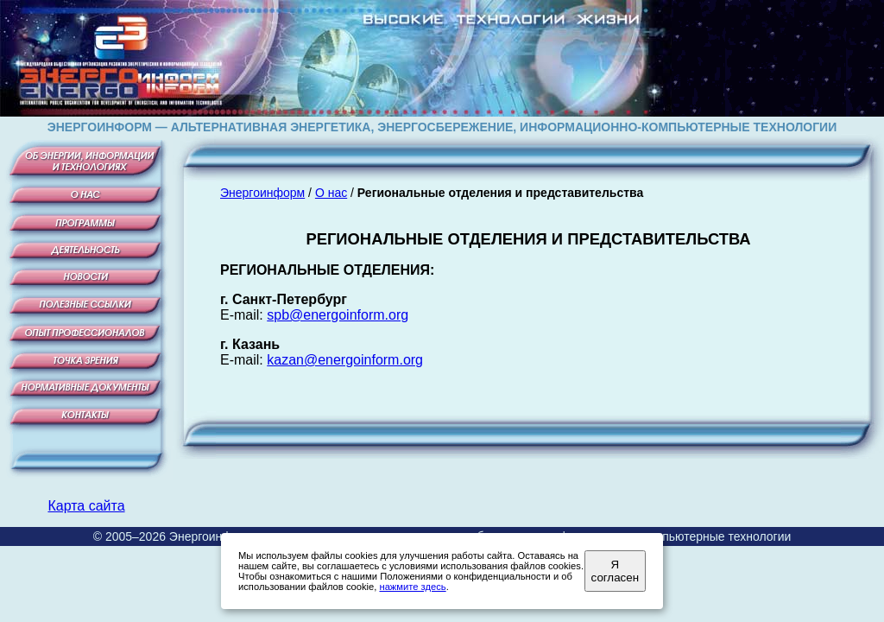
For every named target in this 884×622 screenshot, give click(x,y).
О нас (331, 193)
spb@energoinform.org (337, 315)
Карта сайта (85, 505)
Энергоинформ (262, 193)
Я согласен (615, 571)
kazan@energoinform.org (345, 359)
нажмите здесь (412, 586)
